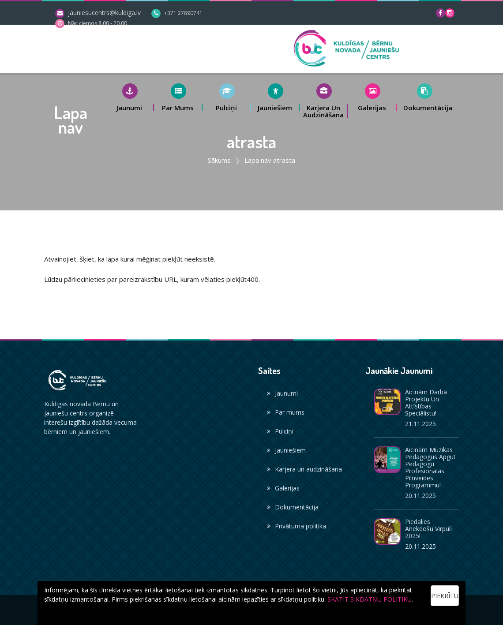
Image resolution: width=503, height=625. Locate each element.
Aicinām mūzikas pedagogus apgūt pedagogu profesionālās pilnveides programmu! (430, 467)
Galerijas (283, 488)
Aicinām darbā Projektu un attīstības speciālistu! (426, 402)
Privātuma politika (296, 526)
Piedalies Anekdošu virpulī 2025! (428, 528)
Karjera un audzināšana (304, 469)
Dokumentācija (293, 507)
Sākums (219, 160)
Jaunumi (282, 393)
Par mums (285, 412)
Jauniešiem (286, 450)
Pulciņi (280, 431)
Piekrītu (444, 595)
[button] (129, 97)
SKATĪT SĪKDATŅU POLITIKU (369, 599)
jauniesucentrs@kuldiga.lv (104, 12)
